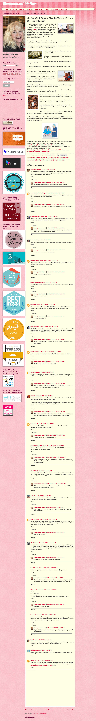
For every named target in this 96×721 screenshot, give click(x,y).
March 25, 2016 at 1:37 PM (55, 294)
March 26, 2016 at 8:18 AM (41, 495)
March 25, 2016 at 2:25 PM (45, 372)
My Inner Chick (34, 590)
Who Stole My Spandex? (59, 9)
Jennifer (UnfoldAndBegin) (38, 193)
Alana (32, 470)
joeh (31, 495)
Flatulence (66, 159)
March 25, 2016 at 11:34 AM (52, 351)
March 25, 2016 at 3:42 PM (55, 445)
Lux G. (32, 640)
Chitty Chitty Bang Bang (61, 157)
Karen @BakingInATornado (38, 445)
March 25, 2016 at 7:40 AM (56, 182)
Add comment (31, 671)
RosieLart (33, 660)
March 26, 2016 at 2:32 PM (48, 519)
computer (36, 159)
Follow (4, 95)
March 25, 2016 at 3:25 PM (56, 435)
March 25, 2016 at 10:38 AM (45, 304)
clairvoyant (30, 159)
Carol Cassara (34, 282)
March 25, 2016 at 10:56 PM (56, 457)
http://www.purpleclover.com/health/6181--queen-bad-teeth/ (46, 145)
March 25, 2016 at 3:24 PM (56, 411)
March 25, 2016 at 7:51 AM (49, 216)
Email (61, 159)
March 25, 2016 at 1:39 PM (55, 361)
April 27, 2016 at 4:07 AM (45, 660)
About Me (13, 9)
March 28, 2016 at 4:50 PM (56, 532)
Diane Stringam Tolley (36, 351)
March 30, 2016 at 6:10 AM (56, 604)
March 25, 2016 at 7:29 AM (55, 193)
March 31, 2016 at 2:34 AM (43, 640)
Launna (32, 395)
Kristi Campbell (34, 568)
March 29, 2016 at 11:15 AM (48, 568)
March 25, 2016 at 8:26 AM (56, 228)
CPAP (41, 159)
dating (52, 159)
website (63, 160)
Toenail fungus (52, 160)
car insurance (49, 157)
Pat (31, 240)
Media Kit (29, 9)
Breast (43, 157)
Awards (21, 9)
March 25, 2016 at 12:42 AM (46, 169)
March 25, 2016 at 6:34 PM (43, 470)
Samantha (33, 169)
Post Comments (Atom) (40, 713)
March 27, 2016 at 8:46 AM (47, 542)
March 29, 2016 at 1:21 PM (55, 577)
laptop (29, 160)
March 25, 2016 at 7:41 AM (55, 204)
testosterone (44, 160)
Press (46, 9)
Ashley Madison (36, 157)
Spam (37, 160)
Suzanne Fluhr (34, 326)
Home (6, 9)
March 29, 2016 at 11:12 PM (48, 590)
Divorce (57, 159)
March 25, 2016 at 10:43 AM (49, 326)
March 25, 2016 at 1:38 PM (55, 339)
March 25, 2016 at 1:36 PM (55, 272)
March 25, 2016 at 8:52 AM (41, 240)
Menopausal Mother (19, 3)
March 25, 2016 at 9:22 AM (56, 250)
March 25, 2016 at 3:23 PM (56, 383)
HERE (34, 29)
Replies (34, 179)
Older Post (70, 710)
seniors (33, 160)
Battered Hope (34, 260)
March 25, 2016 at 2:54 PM (44, 395)
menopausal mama (39, 155)
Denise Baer (33, 615)
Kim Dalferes (34, 542)
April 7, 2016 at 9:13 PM (44, 650)
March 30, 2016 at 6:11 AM (55, 627)
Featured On (38, 9)
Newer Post (29, 710)
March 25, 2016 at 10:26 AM (48, 260)
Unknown (33, 304)
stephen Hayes (34, 519)
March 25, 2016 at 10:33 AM (48, 282)
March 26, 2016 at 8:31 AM (55, 507)
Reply (32, 176)
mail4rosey (33, 650)
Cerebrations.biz (35, 216)
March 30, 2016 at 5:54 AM (46, 615)
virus (58, 160)
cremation (47, 159)
